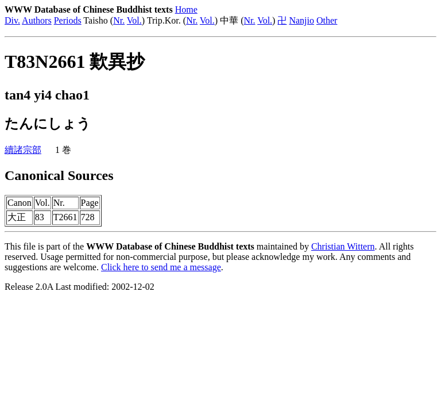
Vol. (134, 20)
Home (186, 9)
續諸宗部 (23, 150)
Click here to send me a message (161, 267)
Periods (68, 20)
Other (326, 20)
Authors (37, 20)
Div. (12, 20)
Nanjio (301, 20)
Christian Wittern (343, 246)
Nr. (119, 20)
